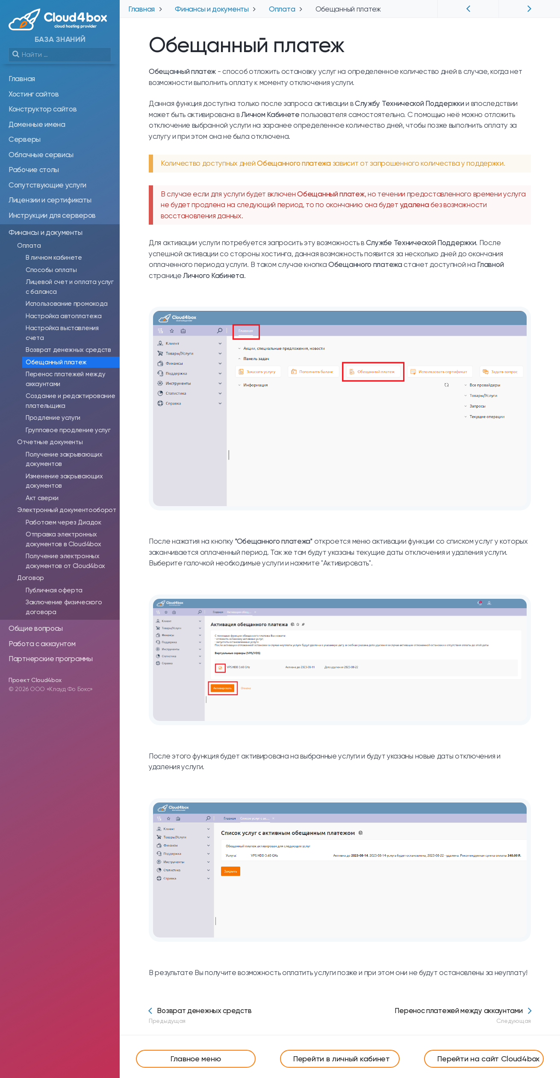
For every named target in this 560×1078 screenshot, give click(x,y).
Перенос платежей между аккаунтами (463, 1015)
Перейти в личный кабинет (341, 1058)
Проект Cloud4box (35, 680)
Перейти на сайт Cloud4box (488, 1058)
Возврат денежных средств (200, 1015)
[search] (60, 55)
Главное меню (196, 1058)
